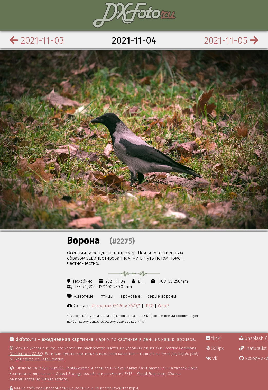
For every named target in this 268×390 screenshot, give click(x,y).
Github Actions (54, 379)
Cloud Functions (151, 373)
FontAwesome (77, 368)
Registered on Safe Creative (39, 359)
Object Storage (69, 373)
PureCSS (56, 368)
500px (215, 348)
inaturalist (253, 348)
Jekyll (43, 368)
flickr (213, 338)
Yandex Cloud (186, 368)
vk (211, 358)
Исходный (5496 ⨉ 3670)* (115, 305)
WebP (163, 305)
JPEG (149, 305)
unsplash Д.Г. (253, 338)
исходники (253, 358)
